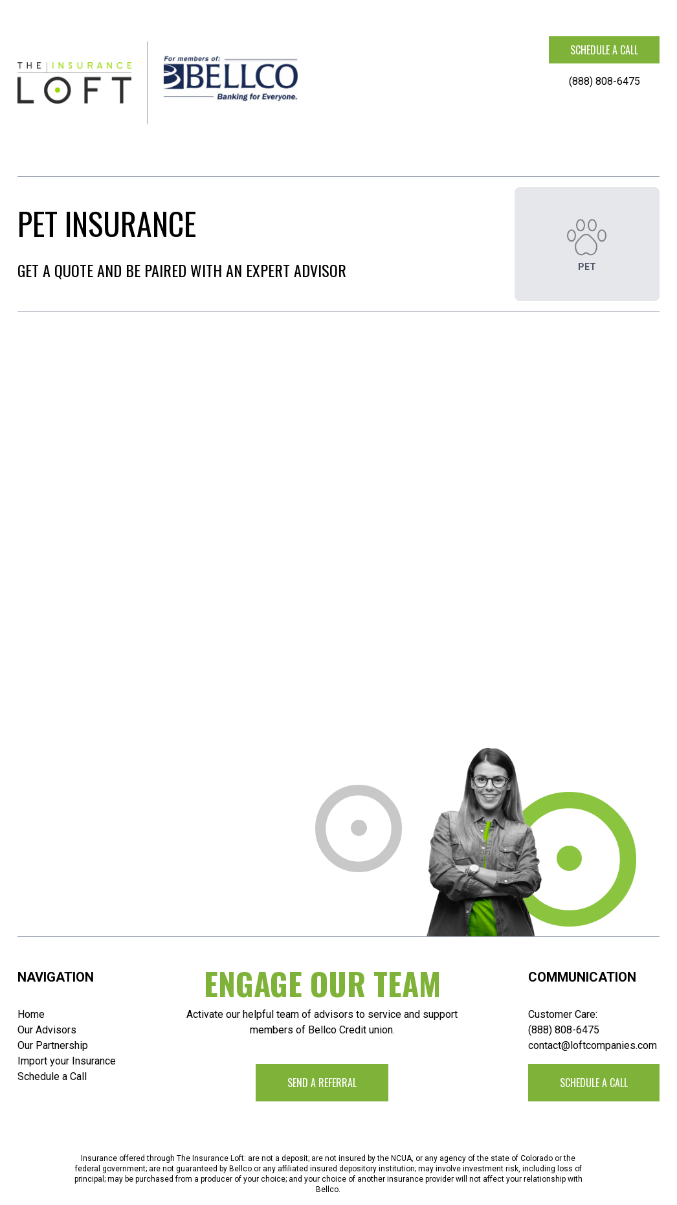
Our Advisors (46, 1030)
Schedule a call (604, 50)
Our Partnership (52, 1045)
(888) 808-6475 (604, 81)
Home (31, 1014)
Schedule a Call (52, 1076)
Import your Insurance (66, 1061)
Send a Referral (322, 1082)
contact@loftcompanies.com (592, 1045)
